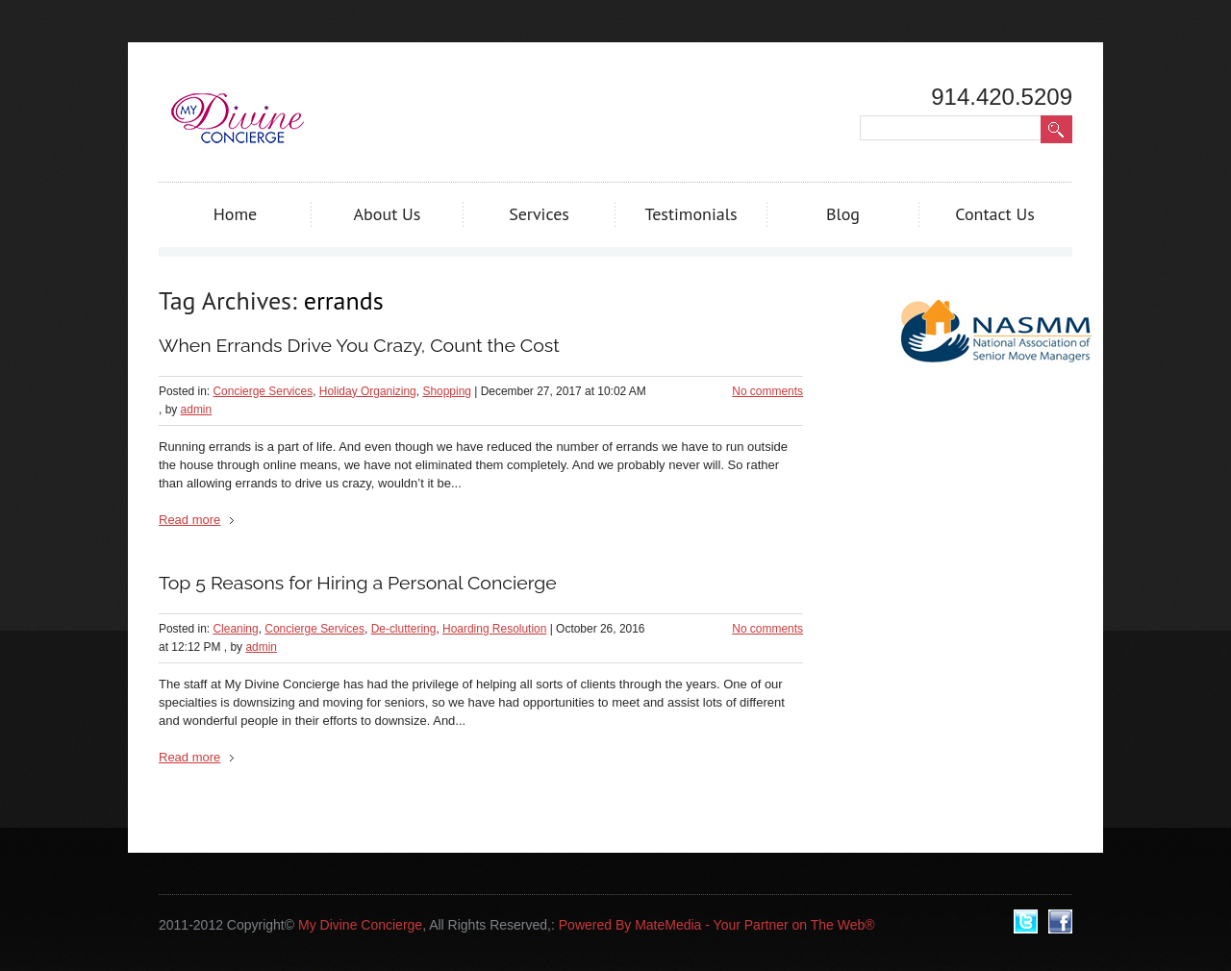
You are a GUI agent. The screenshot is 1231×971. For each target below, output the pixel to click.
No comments (767, 391)
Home (236, 214)
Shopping (446, 391)
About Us (387, 214)
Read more (189, 519)
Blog (843, 214)
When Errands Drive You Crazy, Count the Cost (359, 346)
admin (197, 409)
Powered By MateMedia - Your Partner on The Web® (717, 925)
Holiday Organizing (367, 391)
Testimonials (690, 214)
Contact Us (995, 214)
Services (539, 214)
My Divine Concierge (360, 925)
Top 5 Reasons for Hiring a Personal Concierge (358, 583)
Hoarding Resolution (494, 628)
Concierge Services (263, 391)
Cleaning (235, 628)
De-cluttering (404, 628)
